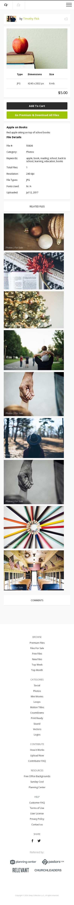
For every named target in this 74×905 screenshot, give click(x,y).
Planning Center (37, 787)
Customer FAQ (37, 802)
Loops (37, 701)
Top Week (37, 664)
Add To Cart (37, 106)
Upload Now (37, 755)
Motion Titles (37, 707)
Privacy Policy (37, 819)
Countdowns (37, 712)
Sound (37, 723)
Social (37, 685)
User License (37, 813)
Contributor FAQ (37, 761)
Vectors (37, 729)
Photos (37, 691)
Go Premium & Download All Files (37, 115)
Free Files (37, 653)
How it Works (37, 750)
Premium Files (37, 642)
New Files (37, 659)
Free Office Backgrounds (37, 776)
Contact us (37, 824)
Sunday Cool (37, 781)
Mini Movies (37, 696)
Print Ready (37, 718)
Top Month (37, 670)
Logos (37, 734)
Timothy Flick (31, 18)
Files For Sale (37, 648)
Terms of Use (37, 808)
